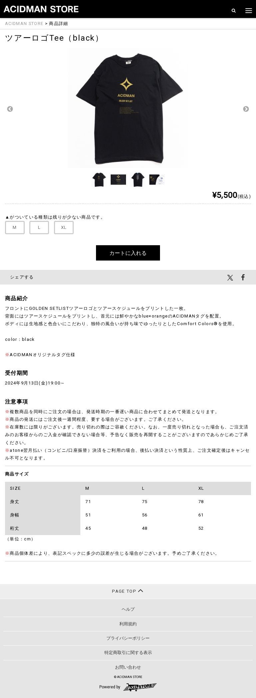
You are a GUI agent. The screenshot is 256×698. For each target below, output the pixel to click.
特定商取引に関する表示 (128, 652)
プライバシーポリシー (128, 638)
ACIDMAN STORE (24, 23)
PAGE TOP (128, 590)
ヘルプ (128, 609)
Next (246, 109)
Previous (10, 109)
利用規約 (128, 623)
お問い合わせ (128, 667)
